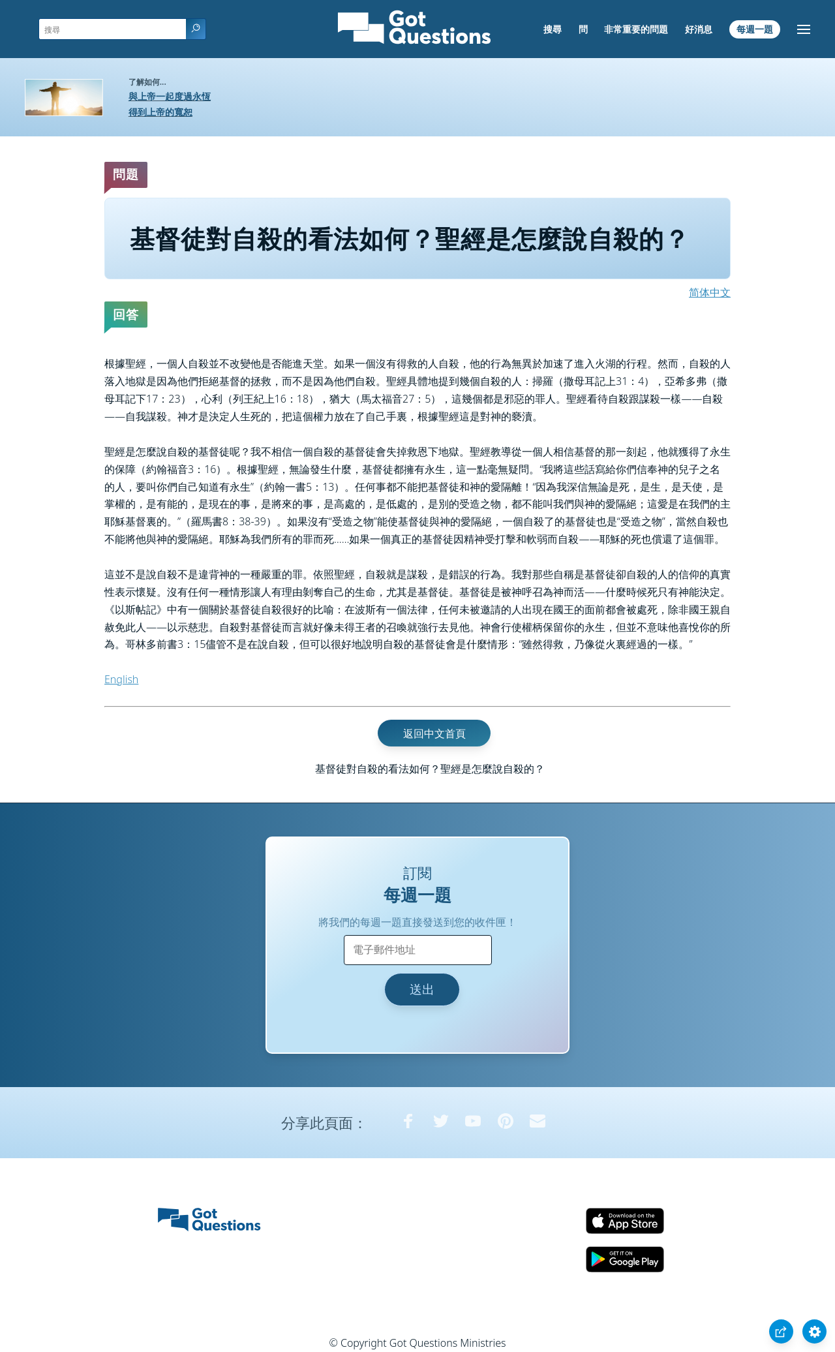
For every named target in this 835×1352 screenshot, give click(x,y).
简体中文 (710, 292)
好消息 (698, 29)
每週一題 (754, 29)
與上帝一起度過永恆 (170, 96)
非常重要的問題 (636, 29)
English (121, 679)
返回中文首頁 (434, 733)
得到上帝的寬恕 (160, 112)
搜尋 (552, 29)
